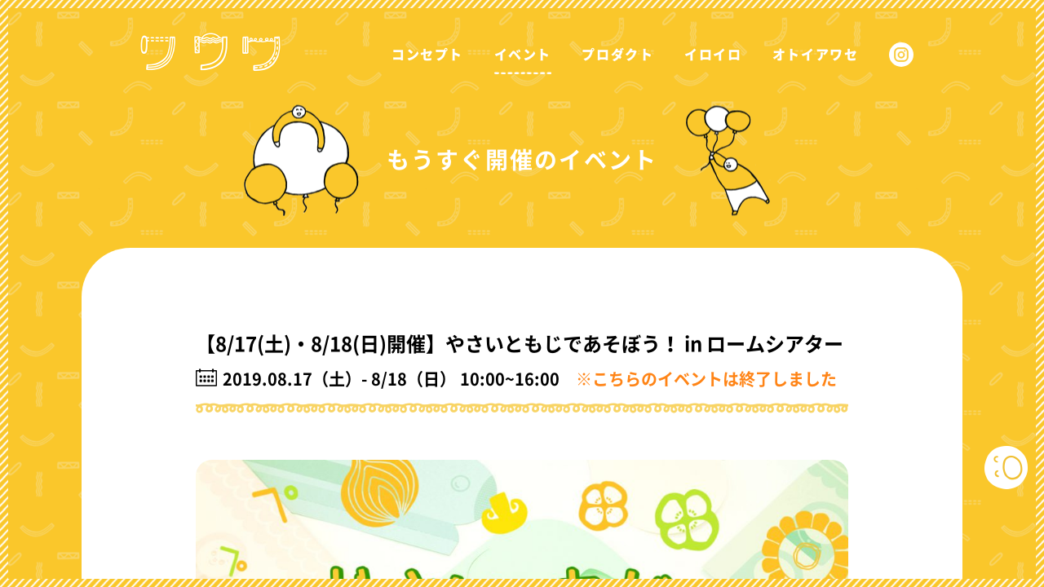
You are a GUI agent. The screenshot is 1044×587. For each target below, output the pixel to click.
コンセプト (427, 54)
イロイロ (712, 54)
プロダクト (617, 54)
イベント (522, 54)
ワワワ (215, 40)
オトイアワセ (815, 54)
